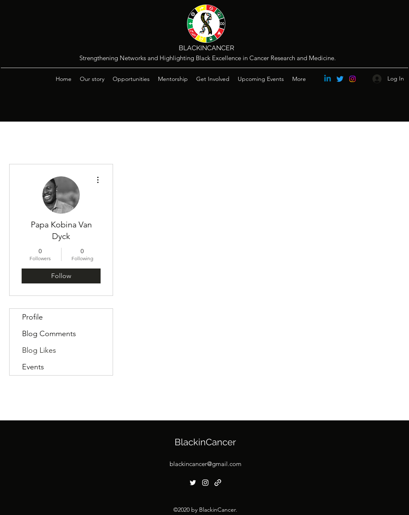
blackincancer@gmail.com (205, 464)
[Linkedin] (327, 79)
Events (33, 366)
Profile (32, 317)
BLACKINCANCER (206, 48)
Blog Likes (39, 350)
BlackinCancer (205, 442)
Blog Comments (49, 333)
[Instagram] (352, 79)
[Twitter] (340, 79)
